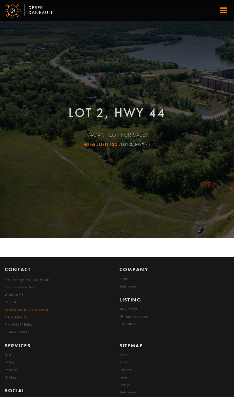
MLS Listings (128, 309)
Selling (9, 362)
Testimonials (127, 286)
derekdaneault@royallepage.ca (26, 310)
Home (89, 144)
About (123, 279)
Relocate (11, 370)
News (123, 377)
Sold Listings (128, 324)
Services (125, 370)
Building (10, 377)
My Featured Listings (133, 316)
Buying (9, 355)
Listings (108, 144)
